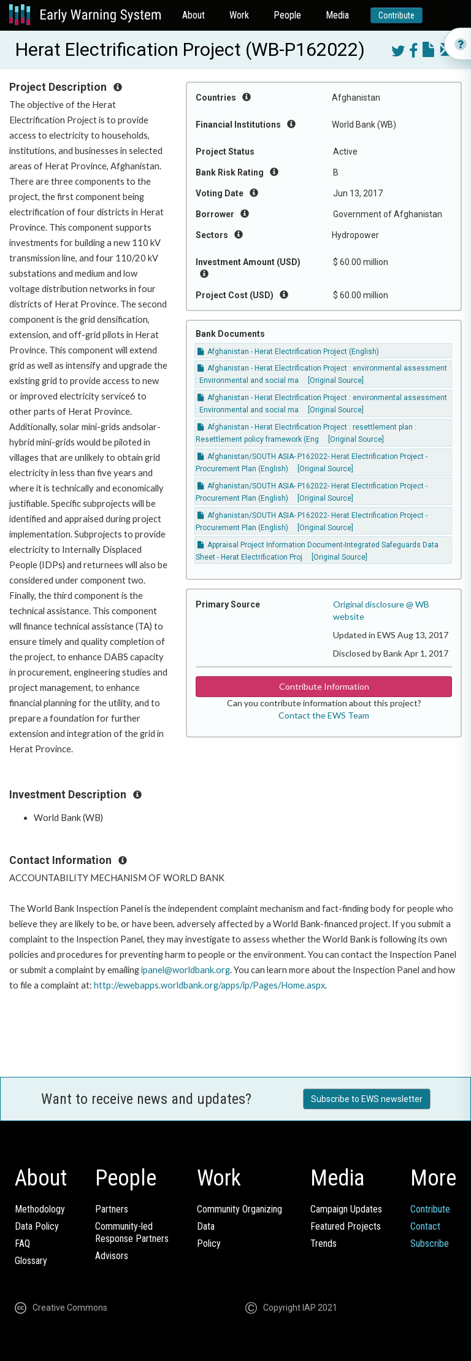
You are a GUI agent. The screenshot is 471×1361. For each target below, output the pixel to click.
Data (206, 1226)
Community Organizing (239, 1209)
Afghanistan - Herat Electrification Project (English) (288, 351)
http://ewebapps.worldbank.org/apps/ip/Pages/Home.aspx (209, 985)
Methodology (40, 1209)
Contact (425, 1226)
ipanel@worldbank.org (185, 970)
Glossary (31, 1261)
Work (239, 15)
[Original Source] (336, 380)
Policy (209, 1243)
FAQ (22, 1243)
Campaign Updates (346, 1209)
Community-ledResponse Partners (132, 1232)
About (193, 15)
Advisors (111, 1256)
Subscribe (429, 1243)
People (287, 15)
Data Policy (37, 1226)
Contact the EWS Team (323, 715)
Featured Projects (345, 1226)
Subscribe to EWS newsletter (367, 1099)
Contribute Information (324, 686)
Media (337, 15)
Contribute (396, 15)
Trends (323, 1243)
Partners (111, 1209)
